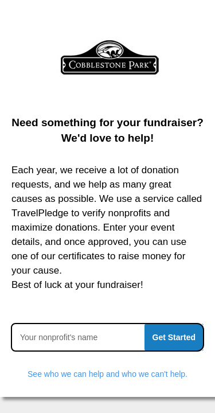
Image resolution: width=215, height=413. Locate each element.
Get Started (174, 337)
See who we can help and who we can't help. (107, 374)
